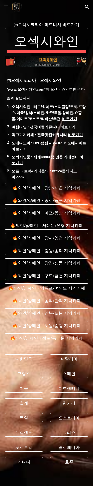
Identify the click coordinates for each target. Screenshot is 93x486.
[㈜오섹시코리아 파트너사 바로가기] (46, 24)
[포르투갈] (24, 447)
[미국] (24, 388)
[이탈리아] (69, 359)
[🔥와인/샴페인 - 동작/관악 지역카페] (46, 300)
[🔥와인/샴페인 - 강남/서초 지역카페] (46, 188)
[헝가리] (69, 403)
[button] (6, 7)
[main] (47, 42)
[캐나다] (24, 462)
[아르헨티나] (69, 388)
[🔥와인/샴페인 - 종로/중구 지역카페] (46, 200)
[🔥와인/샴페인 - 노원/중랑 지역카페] (46, 325)
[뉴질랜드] (24, 432)
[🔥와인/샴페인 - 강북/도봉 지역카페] (46, 313)
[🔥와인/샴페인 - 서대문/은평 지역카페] (46, 225)
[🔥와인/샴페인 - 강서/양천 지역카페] (46, 238)
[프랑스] (24, 373)
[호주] (69, 462)
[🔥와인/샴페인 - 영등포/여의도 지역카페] (46, 288)
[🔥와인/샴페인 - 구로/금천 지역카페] (46, 275)
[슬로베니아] (69, 447)
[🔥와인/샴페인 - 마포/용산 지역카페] (46, 213)
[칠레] (24, 403)
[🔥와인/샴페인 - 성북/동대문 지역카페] (46, 338)
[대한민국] (24, 359)
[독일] (24, 418)
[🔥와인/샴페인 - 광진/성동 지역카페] (46, 263)
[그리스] (69, 432)
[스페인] (69, 373)
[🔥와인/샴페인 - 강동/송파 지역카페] (46, 250)
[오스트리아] (69, 418)
